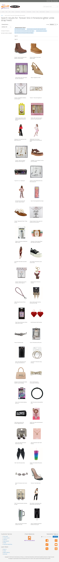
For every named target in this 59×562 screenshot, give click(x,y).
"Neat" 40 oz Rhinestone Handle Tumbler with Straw (21, 525)
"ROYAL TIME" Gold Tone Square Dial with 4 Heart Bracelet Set (36, 119)
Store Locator (55, 1)
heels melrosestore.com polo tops (41, 31)
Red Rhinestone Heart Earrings (36, 322)
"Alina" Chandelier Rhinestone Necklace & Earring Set (36, 525)
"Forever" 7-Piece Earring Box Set (36, 98)
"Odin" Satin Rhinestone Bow (19, 463)
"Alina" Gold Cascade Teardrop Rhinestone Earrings (35, 303)
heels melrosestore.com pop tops (20, 29)
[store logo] (10, 7)
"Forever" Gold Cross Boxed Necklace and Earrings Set (20, 161)
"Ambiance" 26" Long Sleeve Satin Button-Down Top (20, 140)
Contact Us (5, 539)
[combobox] (50, 7)
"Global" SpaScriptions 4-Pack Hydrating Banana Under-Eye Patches (20, 119)
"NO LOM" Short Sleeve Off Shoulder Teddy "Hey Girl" (20, 202)
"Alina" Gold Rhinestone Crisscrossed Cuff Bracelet (34, 383)
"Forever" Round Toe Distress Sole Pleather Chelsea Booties (20, 58)
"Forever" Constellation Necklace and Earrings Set (20, 99)
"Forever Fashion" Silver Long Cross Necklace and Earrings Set (36, 222)
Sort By (47, 25)
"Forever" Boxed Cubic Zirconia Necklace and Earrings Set (20, 283)
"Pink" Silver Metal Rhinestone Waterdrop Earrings (20, 444)
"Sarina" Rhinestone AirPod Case (35, 343)
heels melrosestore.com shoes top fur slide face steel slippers (24, 33)
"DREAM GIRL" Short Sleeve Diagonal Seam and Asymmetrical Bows (36, 140)
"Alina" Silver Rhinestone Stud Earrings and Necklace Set (20, 363)
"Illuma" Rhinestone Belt (18, 343)
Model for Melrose (6, 552)
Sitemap (4, 542)
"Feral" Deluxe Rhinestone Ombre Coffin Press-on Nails (21, 323)
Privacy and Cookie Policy (7, 544)
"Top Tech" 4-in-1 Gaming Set (19, 181)
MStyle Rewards (6, 541)
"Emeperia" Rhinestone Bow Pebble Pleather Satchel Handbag (20, 383)
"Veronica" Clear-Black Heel (35, 483)
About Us (4, 549)
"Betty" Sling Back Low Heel (35, 78)
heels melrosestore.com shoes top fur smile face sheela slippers (24, 31)
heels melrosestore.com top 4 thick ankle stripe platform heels (36, 29)
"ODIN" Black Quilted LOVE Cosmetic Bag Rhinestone (19, 423)
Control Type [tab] (4, 27)
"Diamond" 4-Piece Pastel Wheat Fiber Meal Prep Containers (36, 242)
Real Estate (5, 554)
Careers (4, 550)
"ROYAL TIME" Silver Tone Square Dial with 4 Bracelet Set (21, 79)
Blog (51, 1)
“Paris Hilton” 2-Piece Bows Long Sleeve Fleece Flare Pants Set (35, 504)
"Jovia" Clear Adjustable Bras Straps (37, 201)
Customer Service (6, 537)
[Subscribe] (55, 537)
